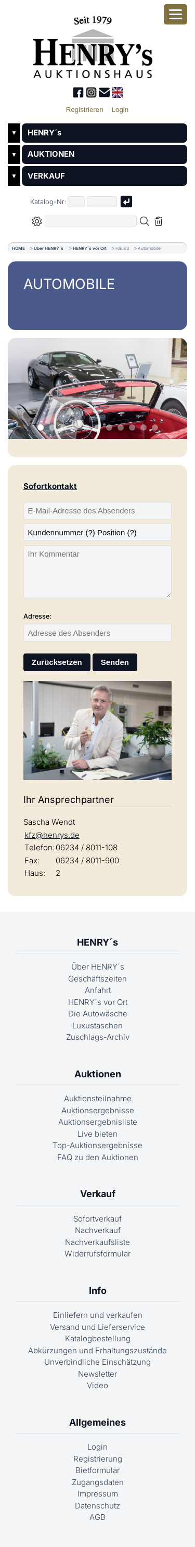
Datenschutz (97, 1506)
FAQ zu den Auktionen (97, 1157)
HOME (18, 248)
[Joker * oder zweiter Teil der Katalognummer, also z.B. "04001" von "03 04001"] (102, 201)
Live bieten (97, 1134)
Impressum (97, 1494)
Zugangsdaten (98, 1482)
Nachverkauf (98, 1230)
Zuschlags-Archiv (97, 1037)
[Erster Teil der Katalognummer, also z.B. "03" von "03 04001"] (76, 201)
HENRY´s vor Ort (90, 248)
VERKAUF (46, 176)
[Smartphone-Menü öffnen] (175, 14)
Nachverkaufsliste (97, 1242)
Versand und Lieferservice (97, 1327)
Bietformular (97, 1470)
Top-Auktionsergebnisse (97, 1145)
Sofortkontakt (50, 486)
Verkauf (97, 1193)
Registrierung (97, 1459)
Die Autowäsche (97, 1013)
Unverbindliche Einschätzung (97, 1362)
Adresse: (37, 616)
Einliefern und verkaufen (97, 1315)
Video (97, 1385)
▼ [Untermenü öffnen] (14, 132)
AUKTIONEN (51, 154)
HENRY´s (44, 132)
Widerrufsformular (97, 1254)
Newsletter (97, 1374)
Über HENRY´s (48, 248)
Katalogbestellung (98, 1338)
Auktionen (97, 1073)
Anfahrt (98, 990)
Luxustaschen (97, 1025)
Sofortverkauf (97, 1219)
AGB (97, 1517)
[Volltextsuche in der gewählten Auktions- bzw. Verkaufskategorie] (91, 221)
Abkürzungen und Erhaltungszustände (97, 1350)
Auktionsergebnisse (97, 1110)
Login (97, 1447)
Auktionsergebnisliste (97, 1122)
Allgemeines (97, 1422)
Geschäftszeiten (97, 979)
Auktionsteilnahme (98, 1098)
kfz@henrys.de (52, 835)
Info (98, 1290)
